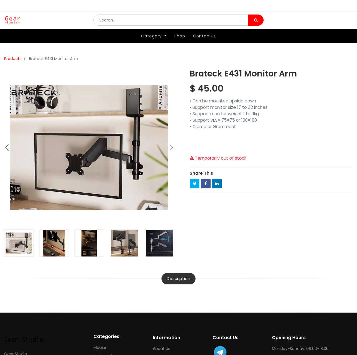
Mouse (99, 347)
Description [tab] (178, 278)
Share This (201, 173)
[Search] (256, 24)
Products (12, 58)
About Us (161, 348)
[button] (7, 148)
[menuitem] (180, 44)
